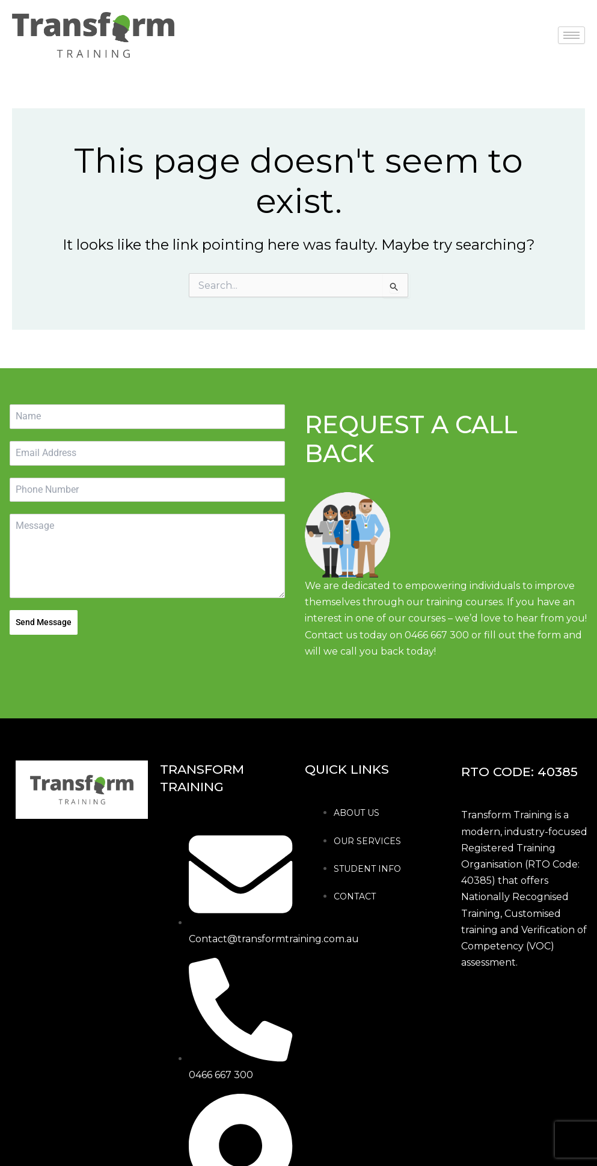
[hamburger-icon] (571, 35)
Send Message (44, 622)
